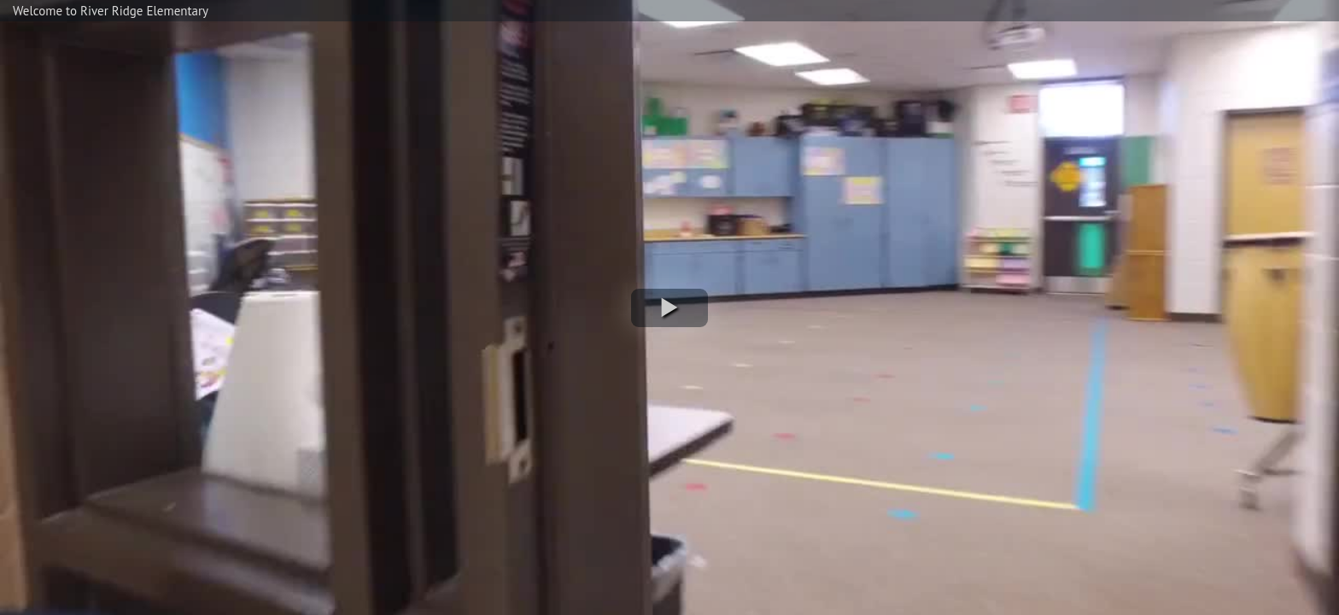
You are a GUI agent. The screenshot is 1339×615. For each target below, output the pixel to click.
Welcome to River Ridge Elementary (110, 11)
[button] (669, 308)
